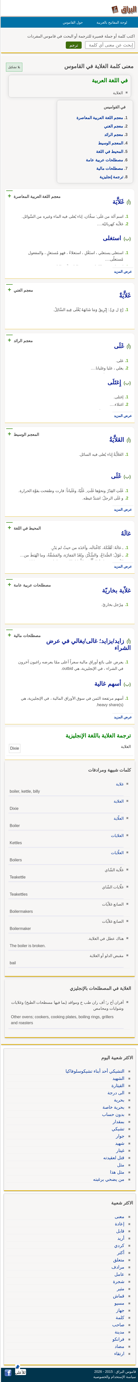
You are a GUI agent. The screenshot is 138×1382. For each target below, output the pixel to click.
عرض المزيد (122, 272)
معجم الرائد (113, 135)
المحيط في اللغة (108, 151)
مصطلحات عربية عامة (103, 160)
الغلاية (118, 801)
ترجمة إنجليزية (110, 177)
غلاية (119, 784)
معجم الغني (112, 126)
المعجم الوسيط (109, 143)
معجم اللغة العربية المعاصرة (99, 118)
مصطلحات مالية (109, 168)
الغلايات (116, 835)
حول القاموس (72, 22)
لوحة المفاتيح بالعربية (111, 22)
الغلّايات (116, 853)
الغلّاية (118, 818)
